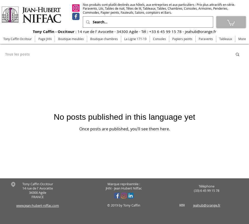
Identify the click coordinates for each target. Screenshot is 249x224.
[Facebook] (76, 16)
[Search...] (147, 21)
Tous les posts (17, 54)
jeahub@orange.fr (200, 31)
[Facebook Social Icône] (117, 195)
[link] (231, 22)
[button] (237, 54)
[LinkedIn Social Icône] (130, 195)
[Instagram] (76, 8)
